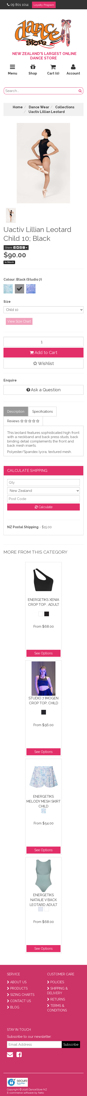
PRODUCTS (17, 988)
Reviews (23, 421)
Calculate (43, 507)
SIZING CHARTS (20, 995)
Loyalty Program (44, 5)
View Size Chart (19, 321)
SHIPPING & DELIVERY (57, 991)
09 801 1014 (18, 5)
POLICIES (55, 982)
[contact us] (10, 1054)
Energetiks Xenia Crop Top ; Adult (43, 602)
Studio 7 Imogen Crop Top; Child (43, 700)
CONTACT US (19, 1001)
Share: (16, 247)
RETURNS (56, 999)
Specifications (42, 411)
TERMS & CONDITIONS (57, 1008)
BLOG (13, 1007)
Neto (41, 1092)
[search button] (80, 90)
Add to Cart (43, 352)
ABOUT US (16, 982)
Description (15, 411)
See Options (43, 653)
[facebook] (19, 1054)
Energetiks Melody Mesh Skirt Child (43, 801)
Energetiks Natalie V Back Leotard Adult (43, 900)
